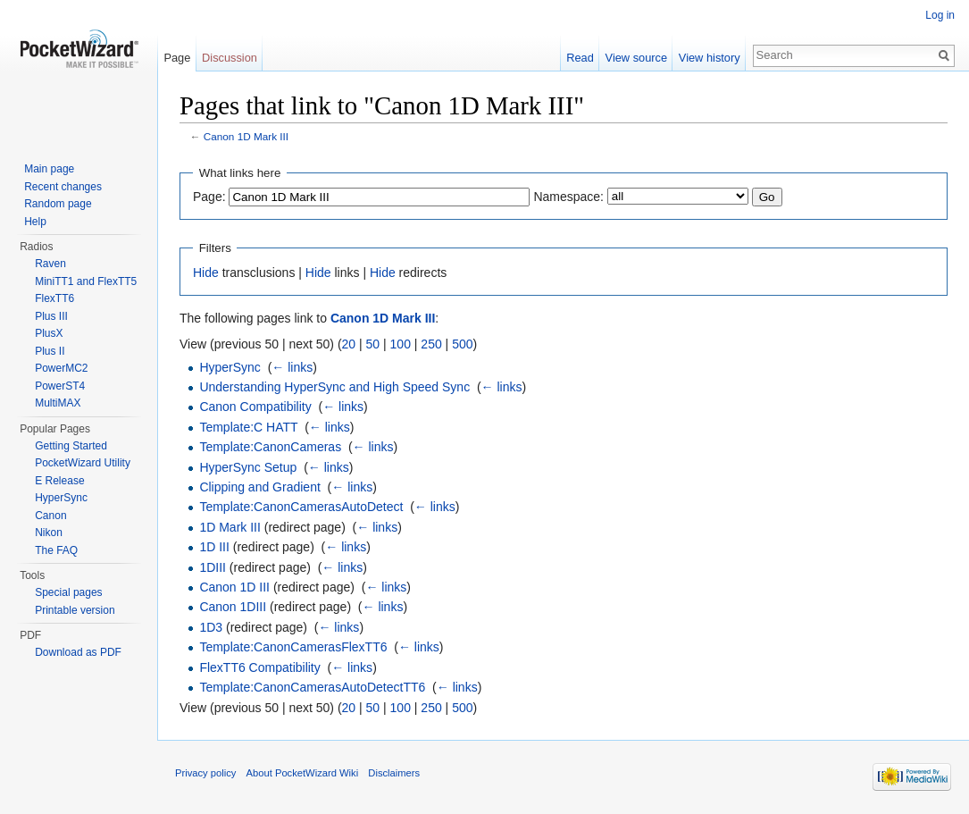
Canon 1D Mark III (246, 136)
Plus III (51, 316)
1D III (214, 547)
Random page (57, 203)
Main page (49, 169)
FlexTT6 (54, 298)
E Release (59, 480)
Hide (206, 272)
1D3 (210, 627)
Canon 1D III (234, 587)
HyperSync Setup (248, 467)
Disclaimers (394, 773)
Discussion (229, 57)
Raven (50, 263)
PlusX (49, 333)
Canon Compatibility (255, 406)
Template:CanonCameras (270, 447)
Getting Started (71, 446)
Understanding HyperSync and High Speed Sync (334, 387)
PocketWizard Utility (82, 463)
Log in (940, 15)
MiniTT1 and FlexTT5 (86, 281)
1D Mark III (229, 527)
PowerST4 (60, 386)
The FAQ (56, 550)
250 (431, 344)
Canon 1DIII (232, 607)
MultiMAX (57, 403)
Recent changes (63, 186)
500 (462, 344)
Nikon (49, 532)
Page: (209, 196)
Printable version (74, 610)
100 (400, 344)
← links (292, 367)
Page (176, 57)
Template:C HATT (248, 427)
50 (373, 344)
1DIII (212, 567)
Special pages (68, 592)
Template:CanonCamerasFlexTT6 (293, 647)
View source (636, 57)
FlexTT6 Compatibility (259, 667)
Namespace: (568, 196)
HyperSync (229, 367)
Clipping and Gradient (259, 487)
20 (349, 344)
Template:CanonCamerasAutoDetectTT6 (312, 687)
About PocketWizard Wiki (302, 773)
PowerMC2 (61, 368)
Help (35, 221)
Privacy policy (205, 773)
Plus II (49, 351)
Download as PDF (78, 652)
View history (709, 57)
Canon (50, 515)
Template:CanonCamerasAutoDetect (301, 506)
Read (580, 57)
